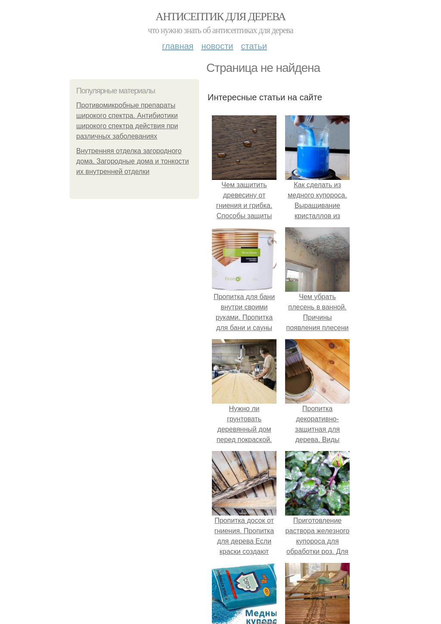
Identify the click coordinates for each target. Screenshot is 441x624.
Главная (177, 46)
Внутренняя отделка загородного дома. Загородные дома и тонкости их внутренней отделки (132, 161)
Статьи (254, 46)
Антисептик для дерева (220, 16)
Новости (217, 46)
